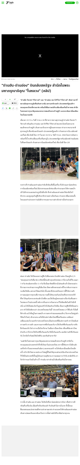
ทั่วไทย (58, 79)
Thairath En (70, 2)
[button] (3, 108)
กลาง (65, 79)
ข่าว (52, 79)
